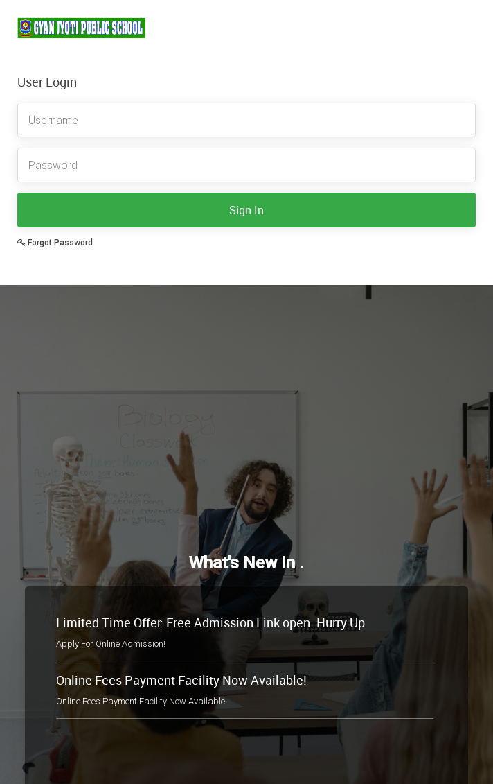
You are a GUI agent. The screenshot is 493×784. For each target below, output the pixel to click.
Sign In (246, 210)
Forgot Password (55, 242)
